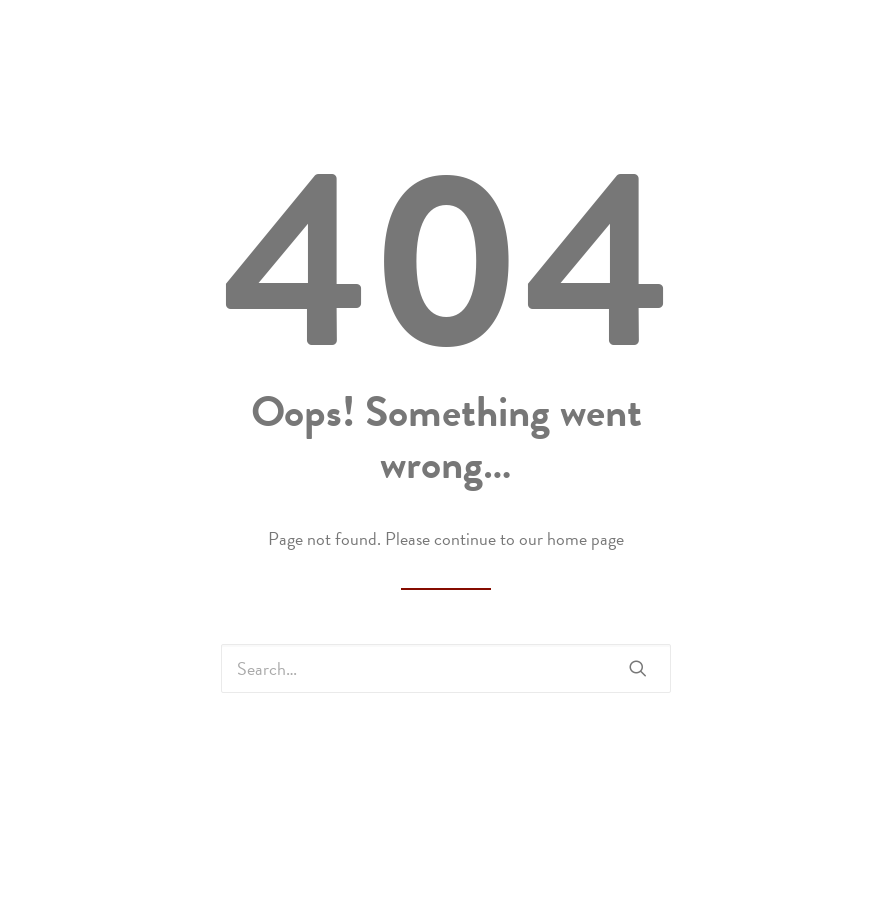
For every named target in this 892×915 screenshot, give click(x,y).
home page (585, 538)
